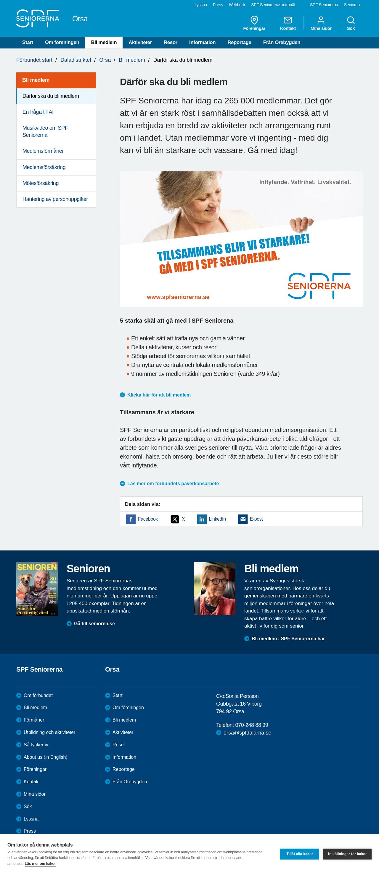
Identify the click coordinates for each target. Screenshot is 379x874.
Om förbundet (38, 695)
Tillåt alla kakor (299, 854)
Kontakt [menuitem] (288, 23)
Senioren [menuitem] (352, 4)
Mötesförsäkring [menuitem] (41, 183)
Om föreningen (62, 42)
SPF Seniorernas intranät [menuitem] (273, 4)
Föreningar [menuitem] (254, 23)
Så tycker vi (36, 744)
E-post (256, 519)
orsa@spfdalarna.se (247, 733)
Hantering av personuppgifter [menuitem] (55, 199)
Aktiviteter (140, 42)
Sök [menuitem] (350, 23)
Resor (170, 42)
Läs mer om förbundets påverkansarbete (173, 483)
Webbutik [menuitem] (237, 4)
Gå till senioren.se (94, 623)
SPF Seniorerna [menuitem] (324, 4)
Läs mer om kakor (40, 863)
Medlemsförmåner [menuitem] (43, 151)
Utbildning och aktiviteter (49, 732)
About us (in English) (46, 757)
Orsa (105, 60)
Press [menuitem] (218, 4)
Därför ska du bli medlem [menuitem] (51, 96)
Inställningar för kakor (347, 854)
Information (202, 42)
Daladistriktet (75, 60)
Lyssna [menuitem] (201, 4)
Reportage (239, 42)
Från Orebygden (282, 42)
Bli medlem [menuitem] (35, 80)
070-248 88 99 (251, 725)
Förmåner (34, 719)
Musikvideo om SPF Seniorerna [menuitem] (45, 131)
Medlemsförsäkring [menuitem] (44, 167)
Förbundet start (34, 60)
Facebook (148, 519)
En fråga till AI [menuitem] (38, 112)
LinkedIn (217, 519)
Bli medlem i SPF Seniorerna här (288, 638)
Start (27, 42)
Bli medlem (104, 42)
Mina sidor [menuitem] (321, 23)
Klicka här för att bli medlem (159, 394)
